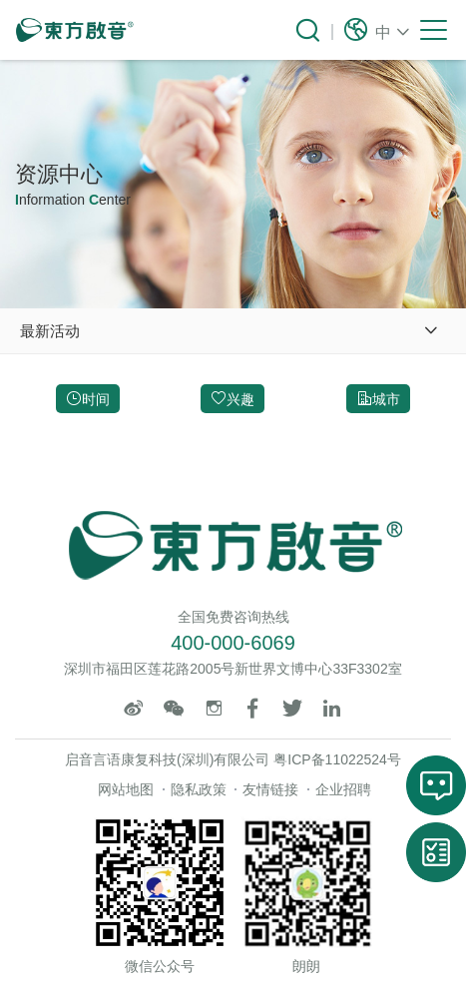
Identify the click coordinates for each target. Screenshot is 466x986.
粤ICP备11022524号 (337, 759)
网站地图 (126, 789)
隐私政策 (199, 789)
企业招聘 (343, 789)
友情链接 (270, 789)
